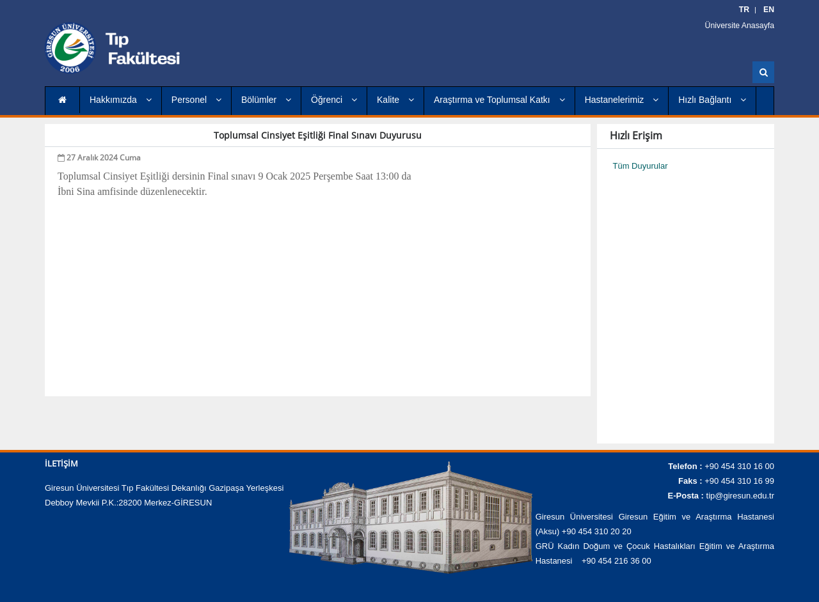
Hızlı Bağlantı (712, 100)
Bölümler (266, 100)
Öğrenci (334, 100)
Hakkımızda (121, 100)
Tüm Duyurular (640, 166)
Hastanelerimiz (621, 100)
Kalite (395, 100)
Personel (196, 100)
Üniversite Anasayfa (743, 25)
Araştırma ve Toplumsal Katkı (499, 100)
